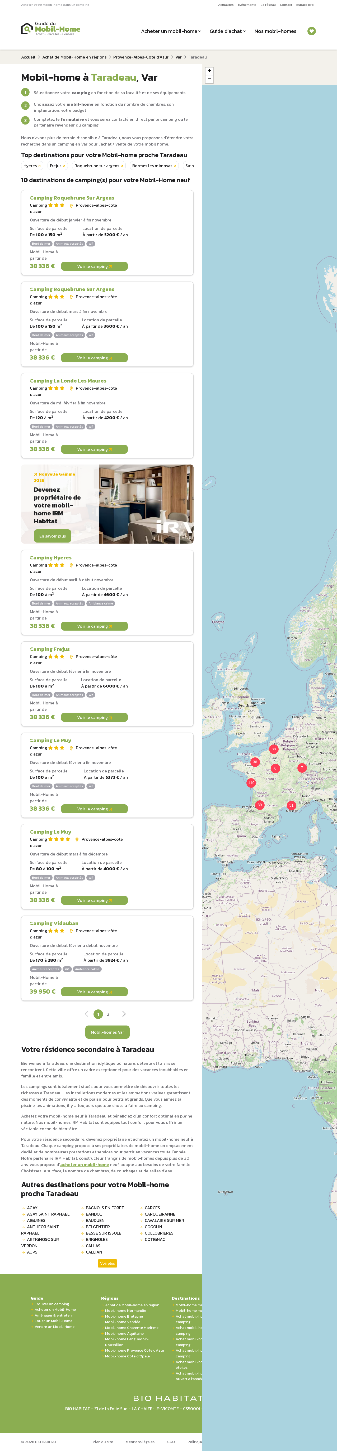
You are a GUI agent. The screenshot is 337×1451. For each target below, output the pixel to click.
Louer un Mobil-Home (53, 1321)
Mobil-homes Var (107, 1032)
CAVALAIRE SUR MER (164, 1220)
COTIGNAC (155, 1239)
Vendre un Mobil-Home (54, 1326)
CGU (171, 1442)
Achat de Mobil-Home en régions (74, 57)
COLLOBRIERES (159, 1233)
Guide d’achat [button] (226, 31)
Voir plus (107, 1263)
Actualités (226, 4)
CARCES (152, 1208)
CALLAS (93, 1245)
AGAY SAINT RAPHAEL (48, 1214)
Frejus (55, 165)
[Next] (123, 1015)
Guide (37, 1298)
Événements (247, 4)
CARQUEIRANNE (160, 1214)
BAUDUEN (95, 1220)
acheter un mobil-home (84, 1164)
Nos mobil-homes (275, 31)
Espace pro (305, 4)
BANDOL (94, 1214)
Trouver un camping (52, 1304)
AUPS (32, 1252)
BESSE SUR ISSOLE (103, 1233)
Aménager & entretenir (54, 1315)
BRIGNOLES (97, 1239)
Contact (286, 4)
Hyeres (30, 165)
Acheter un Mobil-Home (55, 1309)
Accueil (28, 57)
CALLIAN (94, 1252)
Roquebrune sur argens (96, 165)
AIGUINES (36, 1220)
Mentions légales (140, 1442)
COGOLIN (153, 1226)
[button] (272, 765)
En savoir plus (52, 536)
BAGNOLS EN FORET (105, 1208)
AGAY (32, 1208)
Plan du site (103, 1442)
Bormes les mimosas (152, 165)
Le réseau (268, 4)
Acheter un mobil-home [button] (169, 31)
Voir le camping (94, 266)
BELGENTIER (98, 1226)
